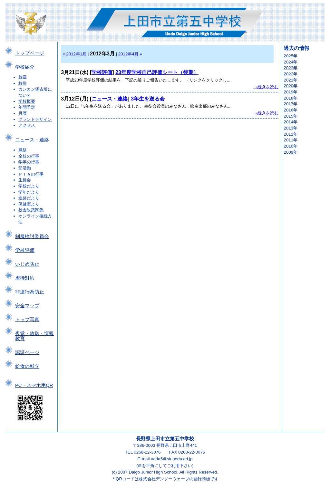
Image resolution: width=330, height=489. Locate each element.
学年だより (28, 192)
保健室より (28, 204)
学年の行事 (28, 161)
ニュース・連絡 (32, 139)
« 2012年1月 (74, 54)
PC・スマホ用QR (34, 385)
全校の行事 (28, 156)
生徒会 (24, 179)
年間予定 (26, 107)
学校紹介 (24, 67)
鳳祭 (22, 150)
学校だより (28, 186)
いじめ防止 (27, 264)
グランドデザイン (35, 119)
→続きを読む (265, 86)
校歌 (22, 83)
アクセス (26, 125)
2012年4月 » (130, 54)
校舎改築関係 (31, 209)
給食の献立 (27, 366)
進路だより (28, 198)
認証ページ (27, 352)
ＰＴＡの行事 (31, 174)
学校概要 (26, 101)
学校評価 (24, 250)
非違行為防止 (29, 291)
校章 (22, 77)
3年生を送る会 (148, 98)
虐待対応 (24, 278)
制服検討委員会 (32, 236)
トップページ (29, 53)
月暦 (22, 113)
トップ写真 (27, 319)
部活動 (24, 168)
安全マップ (27, 305)
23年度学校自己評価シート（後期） (157, 72)
